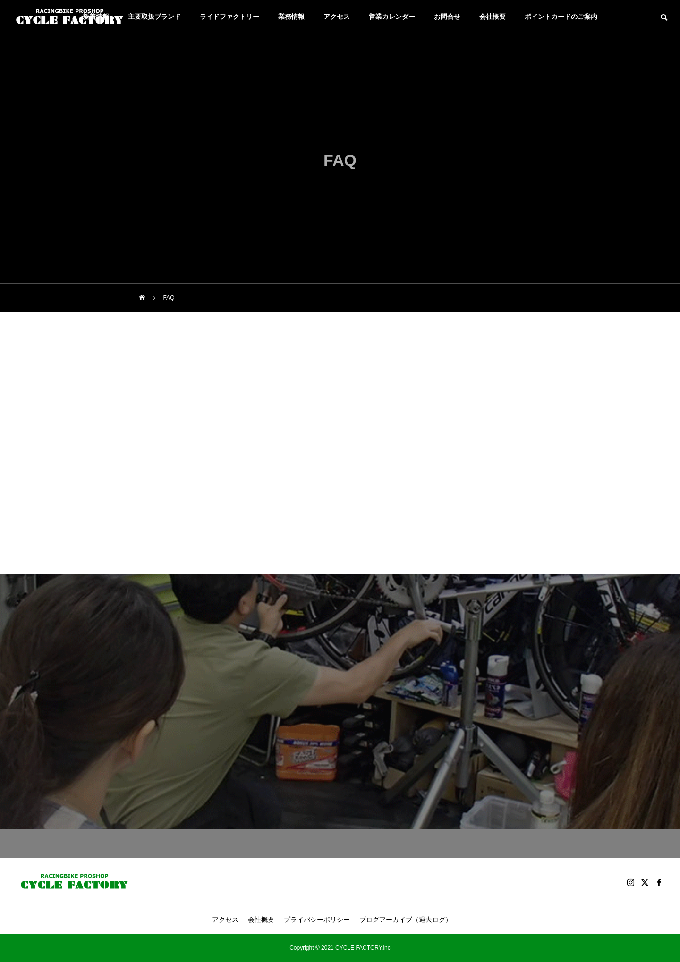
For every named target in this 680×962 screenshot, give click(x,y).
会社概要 (492, 16)
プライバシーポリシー (317, 919)
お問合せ (447, 16)
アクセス (336, 16)
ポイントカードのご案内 (561, 16)
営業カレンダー (392, 16)
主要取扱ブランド (154, 16)
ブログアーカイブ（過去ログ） (405, 919)
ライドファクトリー (229, 16)
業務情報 (291, 16)
